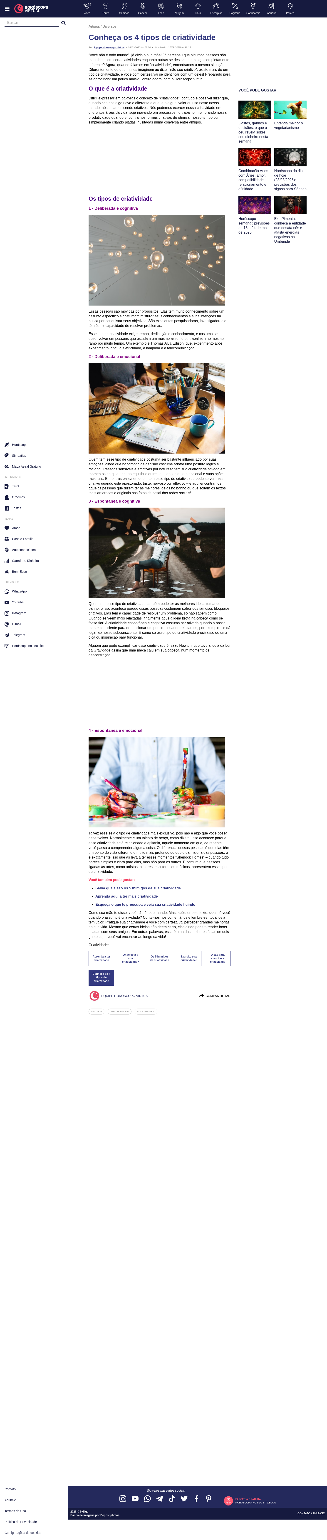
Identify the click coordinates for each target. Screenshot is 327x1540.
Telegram (15, 635)
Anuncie (10, 1500)
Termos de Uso (15, 1511)
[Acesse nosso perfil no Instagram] (123, 1499)
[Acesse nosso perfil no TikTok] (172, 1499)
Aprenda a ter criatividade (101, 958)
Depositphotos (109, 1515)
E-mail (13, 624)
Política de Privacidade (21, 1522)
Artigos (94, 26)
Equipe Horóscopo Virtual (109, 47)
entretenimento (119, 1011)
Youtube (14, 602)
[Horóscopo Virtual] (31, 8)
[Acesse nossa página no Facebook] (196, 1499)
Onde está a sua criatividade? (130, 958)
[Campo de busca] (32, 24)
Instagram (15, 613)
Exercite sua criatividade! (189, 958)
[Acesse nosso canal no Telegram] (160, 1499)
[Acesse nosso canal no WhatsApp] (147, 1499)
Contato (10, 1489)
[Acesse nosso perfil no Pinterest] (209, 1499)
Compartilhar (214, 996)
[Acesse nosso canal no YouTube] (135, 1499)
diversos (96, 1011)
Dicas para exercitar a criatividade (217, 958)
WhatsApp (16, 591)
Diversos (109, 26)
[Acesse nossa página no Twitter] (184, 1499)
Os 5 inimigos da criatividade (159, 958)
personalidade (146, 1011)
